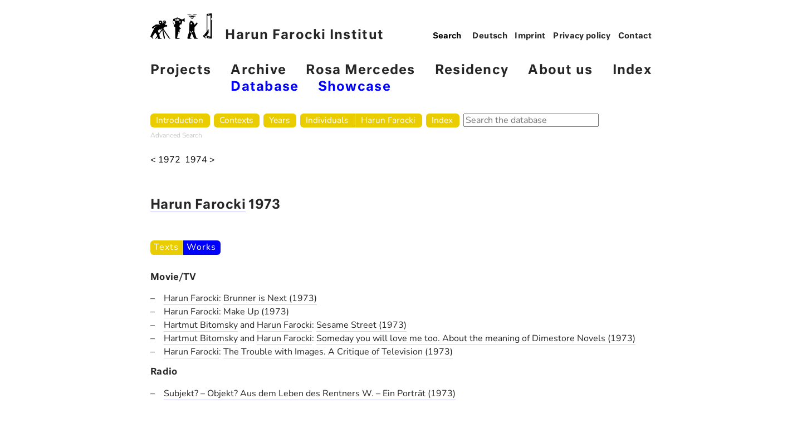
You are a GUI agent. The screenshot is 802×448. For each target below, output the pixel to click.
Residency (471, 70)
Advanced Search (176, 135)
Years (279, 120)
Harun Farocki (388, 120)
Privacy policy (581, 36)
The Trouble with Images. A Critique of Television (324, 352)
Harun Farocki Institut (267, 27)
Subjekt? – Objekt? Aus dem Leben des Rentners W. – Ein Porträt (296, 393)
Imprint (530, 36)
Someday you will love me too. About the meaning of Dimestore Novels (462, 338)
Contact (635, 36)
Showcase (354, 87)
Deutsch (489, 36)
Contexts (236, 120)
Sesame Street (347, 325)
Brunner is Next (256, 298)
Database (265, 87)
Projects (180, 70)
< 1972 (165, 160)
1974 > (200, 160)
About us (560, 70)
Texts (166, 247)
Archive (258, 70)
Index (632, 70)
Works (201, 247)
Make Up (242, 312)
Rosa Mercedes (360, 70)
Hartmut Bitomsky (201, 325)
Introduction (179, 120)
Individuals (327, 120)
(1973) (303, 298)
